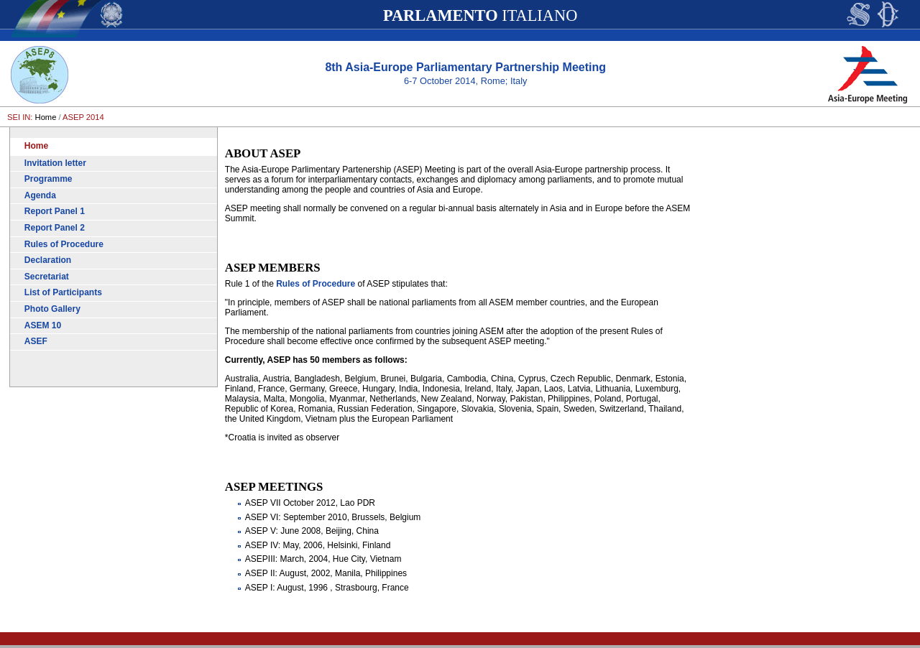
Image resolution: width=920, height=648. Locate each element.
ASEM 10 (42, 325)
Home (46, 117)
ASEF (35, 341)
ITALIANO (480, 15)
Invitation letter (55, 163)
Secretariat (46, 277)
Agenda (40, 195)
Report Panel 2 (54, 228)
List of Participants (63, 292)
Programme (48, 179)
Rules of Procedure (64, 244)
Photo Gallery (52, 309)
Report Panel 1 (54, 211)
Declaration (47, 260)
